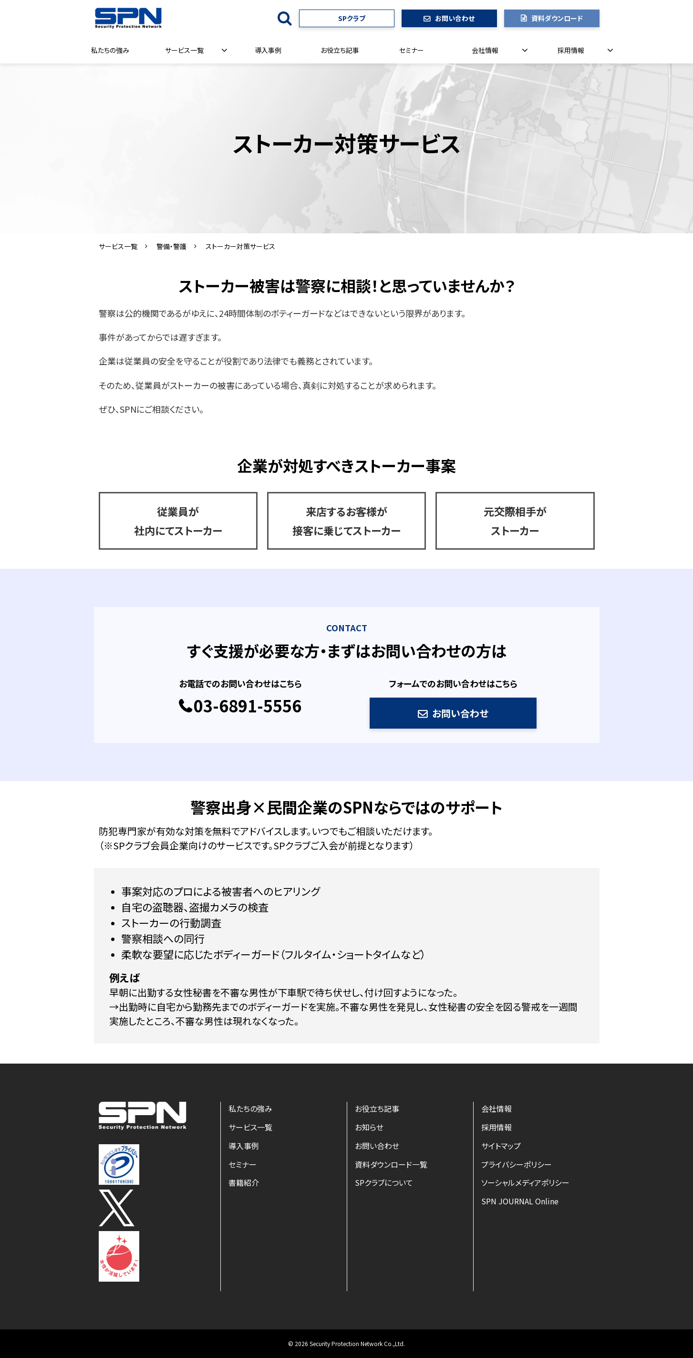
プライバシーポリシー (516, 1164)
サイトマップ (501, 1145)
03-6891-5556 (247, 706)
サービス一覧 (184, 50)
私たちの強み (110, 50)
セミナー (411, 50)
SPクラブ (351, 18)
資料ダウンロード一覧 (391, 1164)
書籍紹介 (243, 1182)
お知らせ (369, 1127)
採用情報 (571, 50)
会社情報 (485, 50)
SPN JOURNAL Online (520, 1201)
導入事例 (268, 50)
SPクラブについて (384, 1182)
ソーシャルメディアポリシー (525, 1182)
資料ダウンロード (557, 18)
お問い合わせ (455, 18)
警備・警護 (171, 246)
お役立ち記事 (340, 50)
